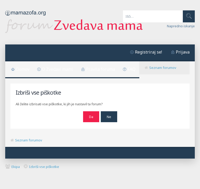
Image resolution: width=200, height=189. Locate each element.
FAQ (131, 69)
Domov (22, 69)
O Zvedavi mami (57, 69)
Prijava (183, 52)
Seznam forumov (162, 67)
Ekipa (15, 166)
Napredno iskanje (181, 26)
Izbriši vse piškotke (44, 166)
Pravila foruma (100, 69)
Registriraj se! (148, 52)
